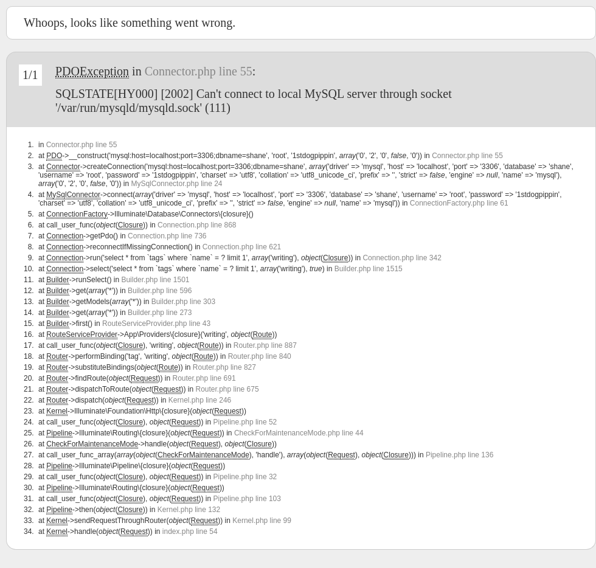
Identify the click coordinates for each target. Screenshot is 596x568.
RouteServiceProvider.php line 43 (156, 323)
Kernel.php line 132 (189, 509)
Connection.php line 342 (401, 258)
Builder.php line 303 (183, 301)
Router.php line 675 (227, 389)
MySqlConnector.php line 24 (176, 183)
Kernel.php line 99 (261, 520)
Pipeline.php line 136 (459, 455)
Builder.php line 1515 (368, 269)
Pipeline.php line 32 (245, 477)
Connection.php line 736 (167, 236)
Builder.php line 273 (160, 312)
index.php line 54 (190, 531)
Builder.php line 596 (160, 290)
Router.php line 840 (259, 356)
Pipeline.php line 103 (247, 498)
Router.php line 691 (203, 378)
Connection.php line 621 (242, 247)
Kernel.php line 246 (199, 400)
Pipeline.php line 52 (245, 422)
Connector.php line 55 (198, 71)
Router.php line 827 (224, 367)
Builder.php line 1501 (155, 279)
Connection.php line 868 (197, 225)
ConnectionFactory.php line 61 (459, 203)
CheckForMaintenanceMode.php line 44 (299, 433)
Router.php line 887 (265, 345)
